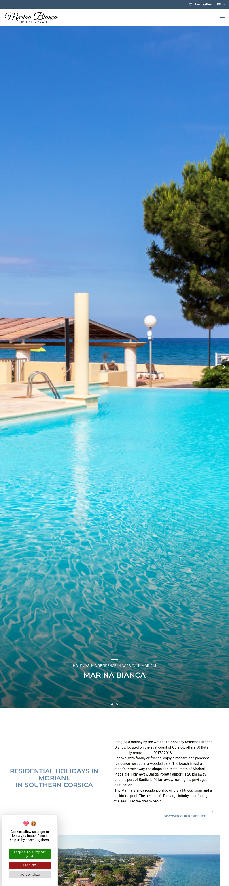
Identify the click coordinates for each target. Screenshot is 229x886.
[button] (222, 18)
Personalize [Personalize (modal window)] (30, 874)
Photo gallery (200, 4)
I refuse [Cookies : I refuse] (29, 865)
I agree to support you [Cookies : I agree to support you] (30, 854)
